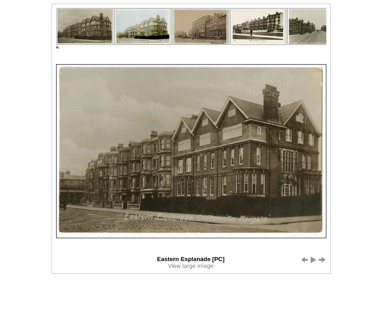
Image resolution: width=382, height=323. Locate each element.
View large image (191, 265)
